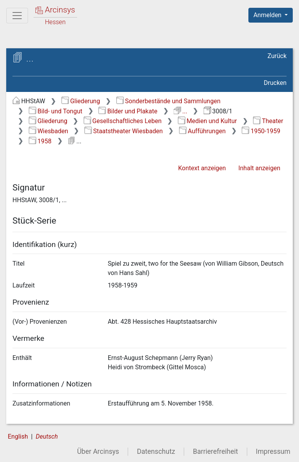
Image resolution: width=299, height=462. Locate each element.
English (18, 436)
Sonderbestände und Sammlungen (168, 101)
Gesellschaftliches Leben (123, 121)
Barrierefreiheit (215, 451)
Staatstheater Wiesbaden (123, 131)
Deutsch (47, 436)
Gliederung (81, 101)
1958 (40, 141)
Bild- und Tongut (56, 111)
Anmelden (268, 15)
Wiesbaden (48, 131)
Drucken (275, 82)
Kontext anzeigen (202, 168)
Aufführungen (202, 131)
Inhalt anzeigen (259, 168)
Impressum (273, 451)
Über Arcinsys (98, 451)
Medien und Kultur (207, 121)
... (180, 111)
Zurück (277, 56)
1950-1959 (261, 131)
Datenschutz (156, 451)
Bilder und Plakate (127, 111)
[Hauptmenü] (17, 15)
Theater (268, 121)
